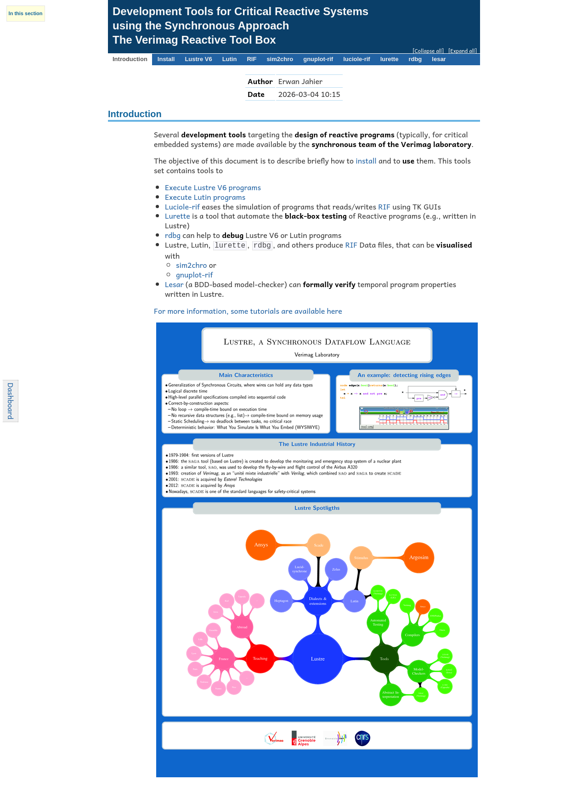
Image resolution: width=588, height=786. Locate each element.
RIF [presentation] (251, 59)
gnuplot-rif (194, 273)
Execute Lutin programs (205, 197)
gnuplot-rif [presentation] (318, 59)
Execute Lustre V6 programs (213, 187)
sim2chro (191, 264)
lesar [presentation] (439, 59)
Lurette (177, 215)
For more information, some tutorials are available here (248, 310)
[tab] (130, 59)
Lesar (174, 283)
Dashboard (11, 400)
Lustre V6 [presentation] (198, 59)
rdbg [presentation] (415, 59)
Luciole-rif (182, 206)
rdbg (173, 235)
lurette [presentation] (389, 59)
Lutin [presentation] (229, 59)
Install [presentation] (166, 59)
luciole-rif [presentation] (356, 59)
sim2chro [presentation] (279, 59)
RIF (384, 206)
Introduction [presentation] (130, 59)
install (366, 160)
